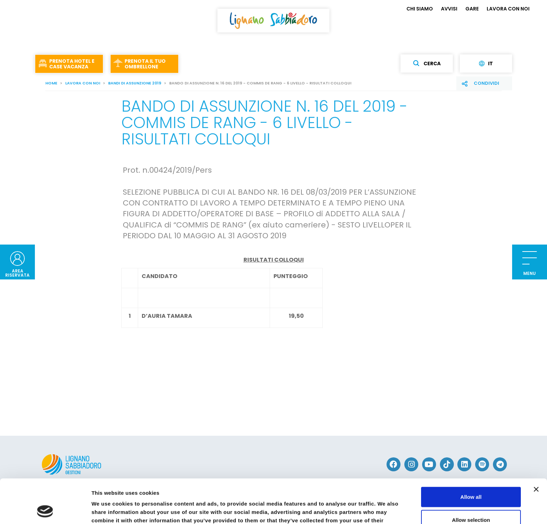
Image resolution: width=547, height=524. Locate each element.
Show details (366, 510)
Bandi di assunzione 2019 (134, 83)
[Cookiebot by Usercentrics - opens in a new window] (45, 510)
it (486, 63)
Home (51, 83)
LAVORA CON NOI (508, 8)
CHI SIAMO (419, 8)
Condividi (486, 83)
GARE (472, 8)
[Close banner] (536, 448)
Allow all (471, 455)
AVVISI (449, 8)
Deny (471, 501)
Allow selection (471, 478)
